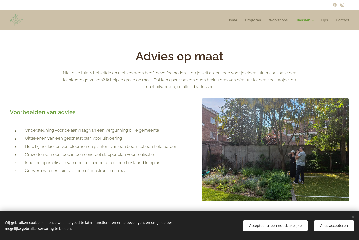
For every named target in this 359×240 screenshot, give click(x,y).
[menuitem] (228, 20)
